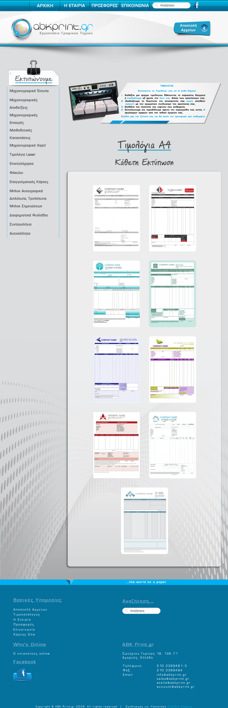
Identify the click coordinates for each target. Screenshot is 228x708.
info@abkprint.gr (172, 674)
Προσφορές (23, 624)
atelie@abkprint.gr (173, 682)
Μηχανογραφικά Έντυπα (33, 90)
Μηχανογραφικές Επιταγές (33, 118)
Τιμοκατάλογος (26, 614)
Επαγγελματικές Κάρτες (33, 181)
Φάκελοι (33, 172)
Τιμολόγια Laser (33, 154)
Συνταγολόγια (33, 224)
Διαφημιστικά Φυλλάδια (33, 215)
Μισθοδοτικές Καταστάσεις (33, 133)
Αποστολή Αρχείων (30, 609)
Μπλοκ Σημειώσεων (33, 206)
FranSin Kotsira (180, 706)
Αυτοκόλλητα (33, 233)
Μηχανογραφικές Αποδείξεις (33, 103)
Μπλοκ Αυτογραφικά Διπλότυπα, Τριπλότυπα (33, 194)
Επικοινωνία (24, 629)
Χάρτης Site (24, 634)
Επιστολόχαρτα (33, 163)
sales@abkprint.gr (173, 678)
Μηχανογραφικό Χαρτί (33, 145)
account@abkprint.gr (176, 686)
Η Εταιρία (22, 619)
